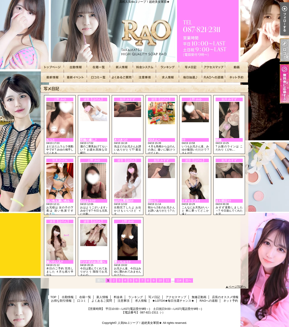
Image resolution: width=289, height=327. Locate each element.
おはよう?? (88, 200)
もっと (50, 139)
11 (167, 280)
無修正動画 (236, 67)
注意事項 (144, 77)
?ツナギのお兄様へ (92, 261)
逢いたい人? (54, 261)
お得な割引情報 (75, 77)
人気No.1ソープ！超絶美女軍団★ (140, 323)
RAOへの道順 (213, 77)
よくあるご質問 (121, 77)
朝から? (153, 200)
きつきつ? (121, 139)
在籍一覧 (98, 67)
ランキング (167, 67)
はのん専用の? (123, 200)
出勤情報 (75, 67)
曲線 (218, 139)
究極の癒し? (88, 139)
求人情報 (167, 77)
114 (178, 280)
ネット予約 (236, 77)
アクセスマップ (213, 67)
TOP (52, 67)
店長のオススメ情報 (52, 77)
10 (160, 280)
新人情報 (121, 67)
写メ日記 (190, 67)
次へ (188, 280)
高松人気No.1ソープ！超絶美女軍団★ (144, 31)
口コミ (98, 77)
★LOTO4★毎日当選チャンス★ (190, 77)
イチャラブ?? (191, 200)
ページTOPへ (237, 286)
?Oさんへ (154, 139)
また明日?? (223, 200)
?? (183, 139)
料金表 (144, 67)
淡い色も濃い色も (58, 200)
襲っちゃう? (122, 261)
